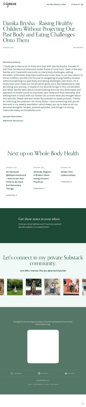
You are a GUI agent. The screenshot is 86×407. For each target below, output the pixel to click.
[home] (9, 4)
